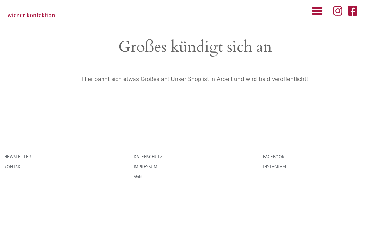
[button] (317, 10)
